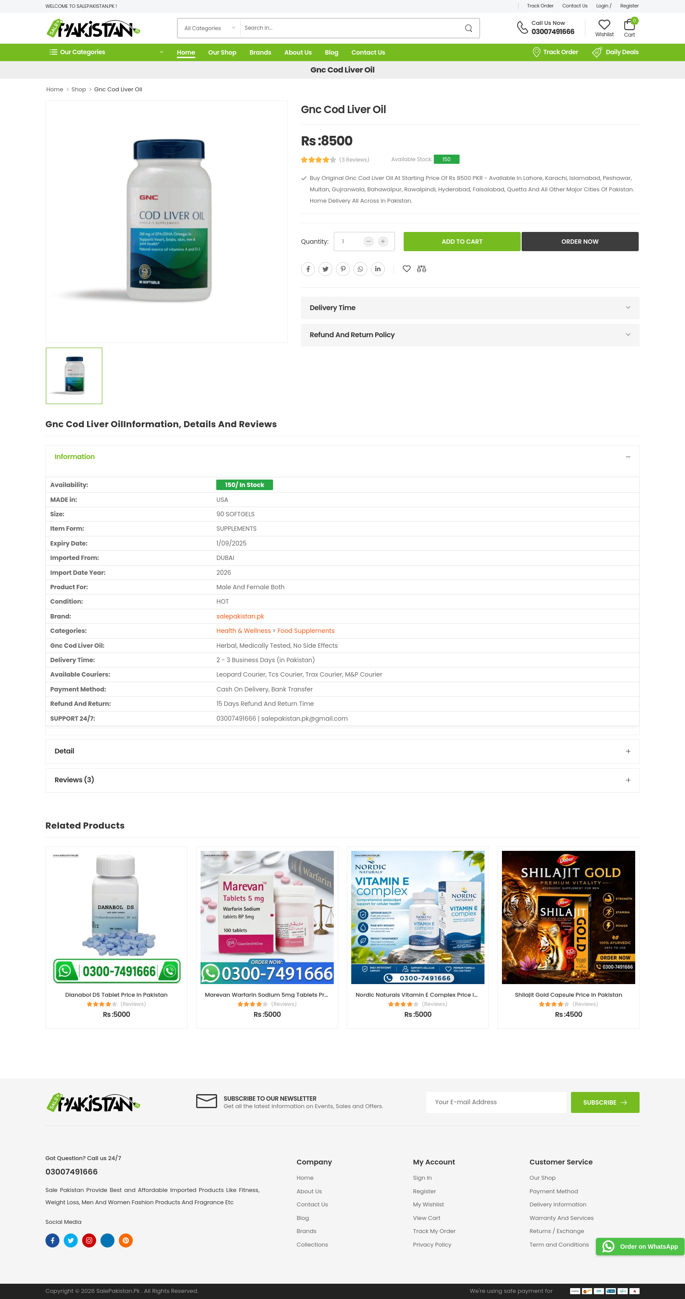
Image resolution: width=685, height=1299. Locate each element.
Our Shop (222, 52)
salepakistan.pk (240, 616)
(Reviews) (133, 1004)
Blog (332, 52)
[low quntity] (368, 241)
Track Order (540, 5)
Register (629, 5)
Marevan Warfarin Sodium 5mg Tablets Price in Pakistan (285, 995)
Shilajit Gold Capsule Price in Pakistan (569, 995)
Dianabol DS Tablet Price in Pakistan (116, 995)
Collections (312, 1244)
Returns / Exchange (556, 1231)
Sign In (422, 1178)
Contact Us (575, 5)
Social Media (63, 1222)
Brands (260, 52)
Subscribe (599, 1102)
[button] (106, 52)
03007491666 (553, 32)
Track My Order (434, 1231)
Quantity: (315, 241)
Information (75, 457)
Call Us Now (548, 23)
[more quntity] (383, 241)
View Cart (427, 1218)
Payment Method (553, 1191)
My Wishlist (428, 1204)
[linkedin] (378, 269)
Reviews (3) (74, 780)
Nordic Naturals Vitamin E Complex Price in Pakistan (430, 995)
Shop (79, 89)
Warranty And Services (561, 1218)
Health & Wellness (243, 630)
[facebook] (308, 269)
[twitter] (325, 269)
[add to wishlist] (407, 269)
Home (186, 52)
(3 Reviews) (354, 159)
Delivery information (557, 1204)
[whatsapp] (360, 269)
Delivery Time (333, 308)
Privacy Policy (432, 1244)
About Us (298, 52)
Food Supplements (306, 630)
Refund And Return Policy (352, 335)
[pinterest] (343, 269)
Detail (64, 751)
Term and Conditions (559, 1244)
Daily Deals (615, 52)
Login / (604, 5)
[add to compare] (422, 269)
